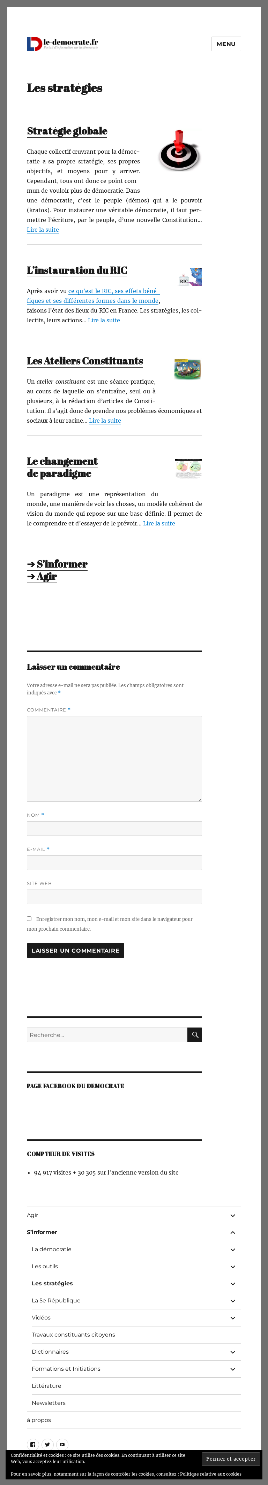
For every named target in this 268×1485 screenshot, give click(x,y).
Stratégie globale (67, 130)
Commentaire (49, 710)
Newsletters (49, 1403)
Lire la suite (43, 229)
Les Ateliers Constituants (85, 360)
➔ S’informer (57, 563)
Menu (226, 44)
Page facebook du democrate (76, 1086)
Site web (39, 883)
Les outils (45, 1266)
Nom (35, 815)
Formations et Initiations (66, 1368)
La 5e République (56, 1300)
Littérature (46, 1386)
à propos (39, 1420)
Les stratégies (52, 1283)
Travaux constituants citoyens (73, 1334)
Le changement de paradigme (62, 467)
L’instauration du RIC (77, 270)
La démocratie (52, 1249)
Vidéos (41, 1317)
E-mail (38, 849)
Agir (32, 1215)
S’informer (42, 1232)
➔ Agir (42, 576)
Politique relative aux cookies (210, 1474)
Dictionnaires (50, 1351)
